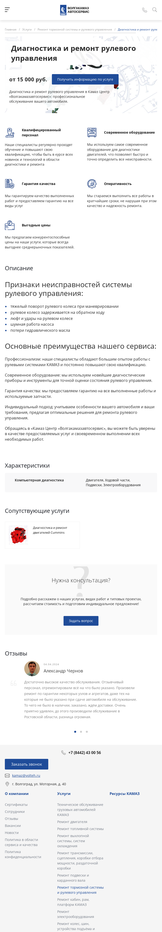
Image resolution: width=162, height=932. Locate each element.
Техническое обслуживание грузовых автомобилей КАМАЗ (80, 809)
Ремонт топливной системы (80, 828)
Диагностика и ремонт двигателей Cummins (50, 530)
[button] (75, 732)
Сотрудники (15, 811)
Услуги (64, 793)
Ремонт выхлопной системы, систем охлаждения (73, 840)
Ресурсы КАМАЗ (125, 793)
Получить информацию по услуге (85, 79)
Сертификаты (16, 804)
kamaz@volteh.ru (26, 775)
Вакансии (13, 825)
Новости (12, 832)
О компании (17, 793)
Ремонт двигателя (72, 821)
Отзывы (11, 818)
